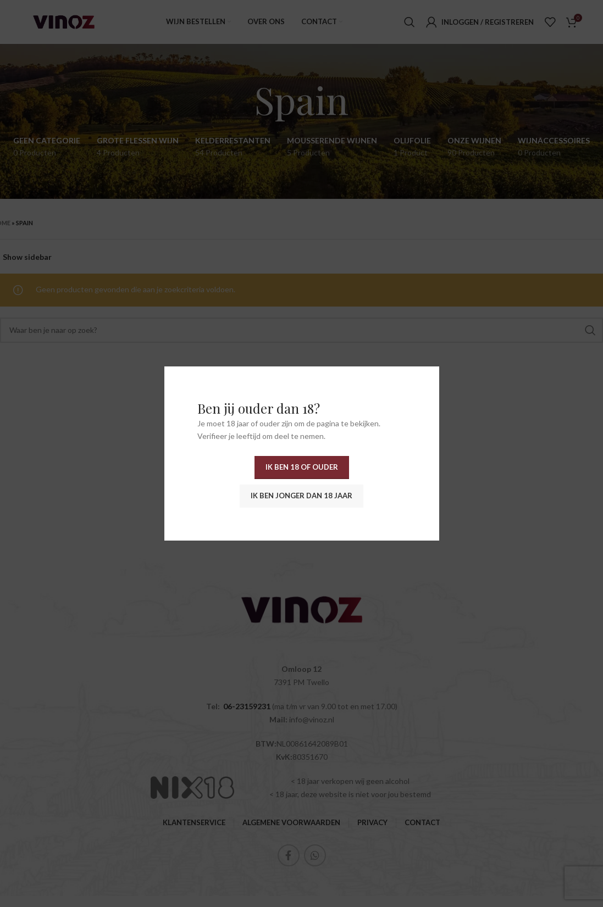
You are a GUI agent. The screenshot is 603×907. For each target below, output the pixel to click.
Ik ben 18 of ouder (301, 467)
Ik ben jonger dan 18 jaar (301, 495)
